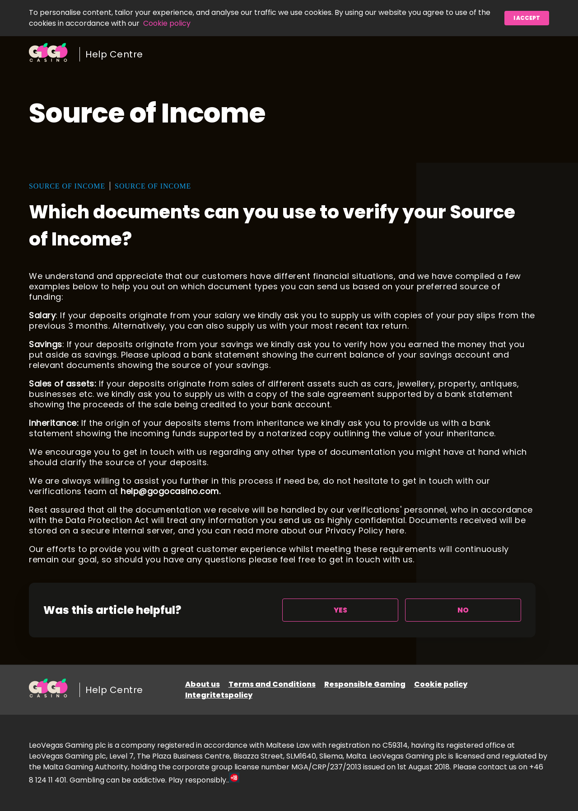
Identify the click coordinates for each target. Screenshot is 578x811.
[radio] (340, 610)
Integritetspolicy (218, 695)
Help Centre (114, 54)
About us (202, 684)
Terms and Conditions (272, 684)
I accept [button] (526, 18)
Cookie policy (167, 23)
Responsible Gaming (365, 684)
